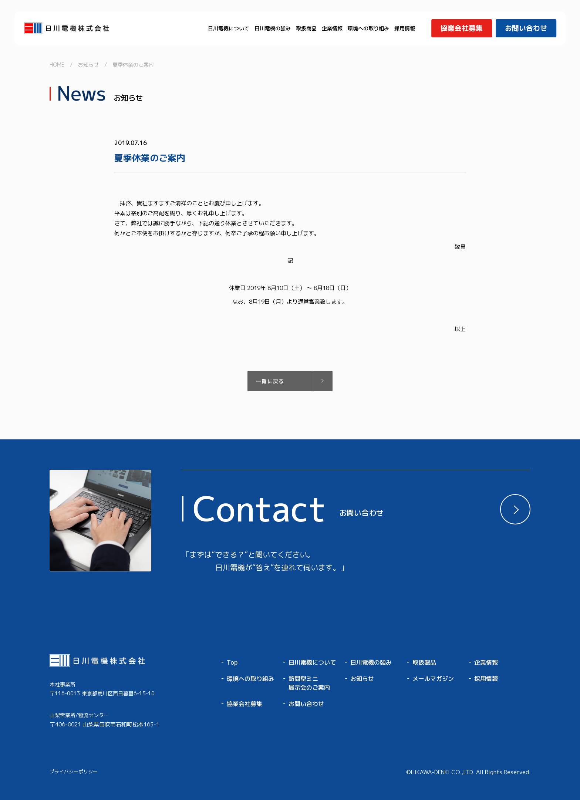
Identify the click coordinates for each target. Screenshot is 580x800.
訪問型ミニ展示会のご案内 (309, 683)
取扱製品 (424, 662)
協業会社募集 (244, 704)
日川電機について (228, 28)
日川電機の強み (272, 28)
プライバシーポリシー (74, 771)
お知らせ (362, 679)
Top (232, 662)
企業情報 (332, 28)
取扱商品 (306, 28)
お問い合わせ (306, 704)
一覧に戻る (270, 381)
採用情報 (404, 28)
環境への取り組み (368, 28)
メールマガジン (433, 679)
